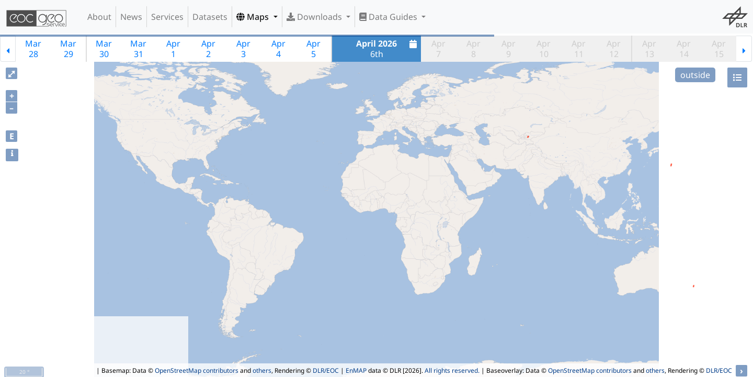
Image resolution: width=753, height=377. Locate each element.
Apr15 (719, 49)
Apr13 (649, 49)
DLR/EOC (326, 370)
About (99, 17)
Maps (253, 17)
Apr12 (614, 49)
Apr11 (579, 49)
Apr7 (438, 49)
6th (387, 49)
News (131, 17)
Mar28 (33, 49)
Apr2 (208, 49)
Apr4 (278, 49)
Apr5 (313, 49)
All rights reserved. (452, 370)
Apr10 (544, 49)
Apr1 (173, 49)
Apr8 (473, 49)
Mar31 (138, 49)
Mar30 (104, 49)
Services (167, 17)
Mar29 (68, 49)
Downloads (315, 17)
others (262, 370)
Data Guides (389, 17)
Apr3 (243, 49)
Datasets (209, 17)
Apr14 (684, 49)
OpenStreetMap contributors (196, 370)
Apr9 (508, 49)
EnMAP (356, 370)
